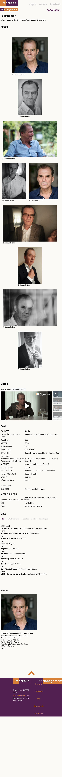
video (8, 20)
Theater (25, 519)
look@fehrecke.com (21, 695)
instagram (39, 691)
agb (38, 698)
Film (2, 519)
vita (17, 20)
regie (32, 4)
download (31, 20)
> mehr (3, 648)
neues (43, 4)
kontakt (55, 4)
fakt (13, 20)
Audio (33, 519)
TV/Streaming (13, 519)
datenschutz (39, 706)
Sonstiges (43, 519)
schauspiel (53, 10)
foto (2, 20)
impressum (38, 713)
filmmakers (41, 20)
